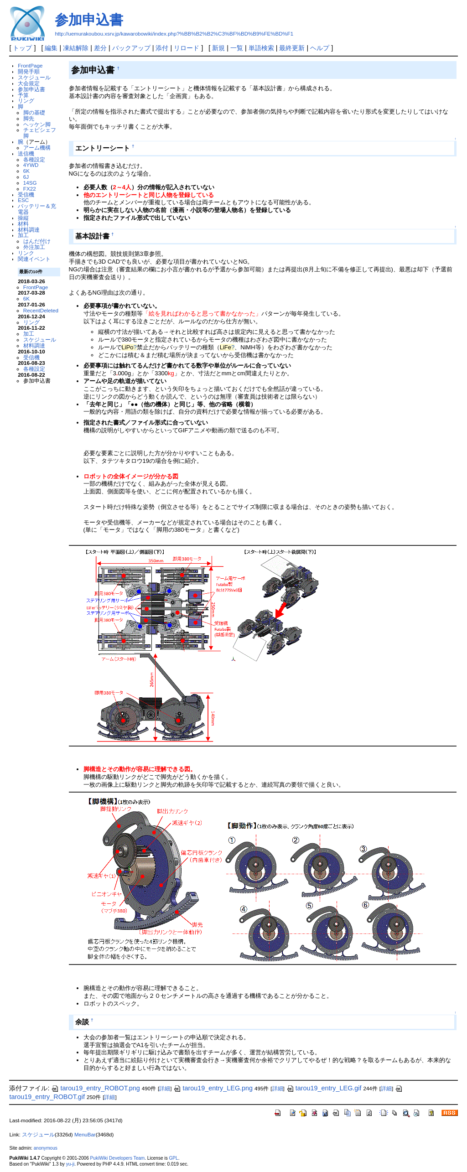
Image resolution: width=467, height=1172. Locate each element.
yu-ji (70, 1164)
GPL (173, 1158)
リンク (26, 253)
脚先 (28, 118)
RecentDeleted (40, 310)
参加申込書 (89, 19)
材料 (23, 224)
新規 (218, 48)
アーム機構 (37, 147)
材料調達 (29, 230)
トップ (22, 48)
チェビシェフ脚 (39, 133)
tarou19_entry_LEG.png (213, 1088)
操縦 (23, 218)
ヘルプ (319, 48)
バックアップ (131, 48)
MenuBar (85, 1134)
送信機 (26, 153)
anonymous (45, 1148)
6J (26, 177)
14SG (30, 183)
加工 (23, 235)
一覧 (236, 48)
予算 (23, 95)
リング (26, 101)
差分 (100, 48)
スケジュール (34, 77)
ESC (23, 200)
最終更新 (292, 48)
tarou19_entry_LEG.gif (324, 1088)
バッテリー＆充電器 (37, 209)
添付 (162, 48)
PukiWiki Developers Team (117, 1158)
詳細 (164, 1088)
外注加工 (34, 247)
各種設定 (34, 159)
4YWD (31, 165)
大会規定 (29, 83)
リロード (186, 48)
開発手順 (29, 71)
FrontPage (30, 65)
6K (26, 171)
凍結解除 (75, 48)
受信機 (26, 194)
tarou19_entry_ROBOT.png (95, 1088)
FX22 (29, 189)
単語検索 (261, 48)
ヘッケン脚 (37, 124)
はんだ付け (37, 241)
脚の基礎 (34, 112)
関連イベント (34, 259)
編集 (51, 48)
